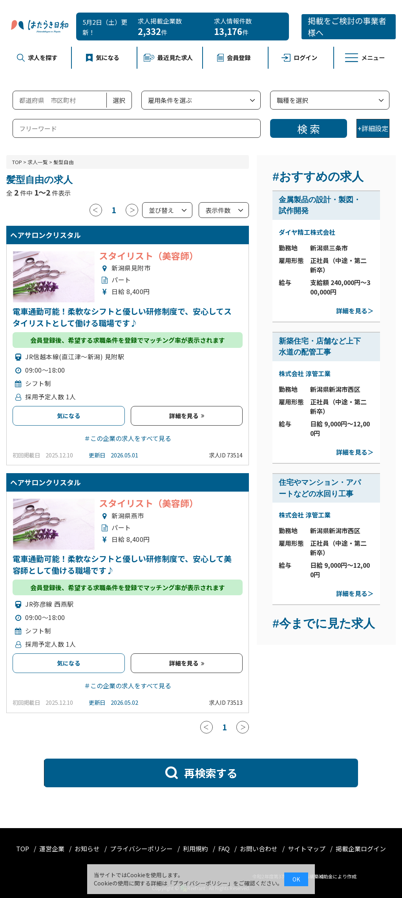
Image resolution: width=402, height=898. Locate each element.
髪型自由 (63, 162)
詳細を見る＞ (355, 310)
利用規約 (196, 848)
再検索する (201, 773)
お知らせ (88, 848)
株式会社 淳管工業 (305, 373)
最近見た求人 (168, 57)
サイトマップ (307, 848)
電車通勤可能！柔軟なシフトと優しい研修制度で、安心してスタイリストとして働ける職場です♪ (122, 317)
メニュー (365, 57)
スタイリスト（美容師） (148, 255)
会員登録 (233, 57)
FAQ (224, 848)
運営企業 (52, 848)
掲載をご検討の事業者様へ (347, 26)
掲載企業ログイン (361, 848)
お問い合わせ (259, 848)
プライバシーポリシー (142, 848)
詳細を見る (187, 416)
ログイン (299, 57)
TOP (17, 162)
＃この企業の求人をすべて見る (127, 438)
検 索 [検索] (308, 128)
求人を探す (37, 57)
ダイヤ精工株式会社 (307, 232)
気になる (103, 57)
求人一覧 (37, 162)
